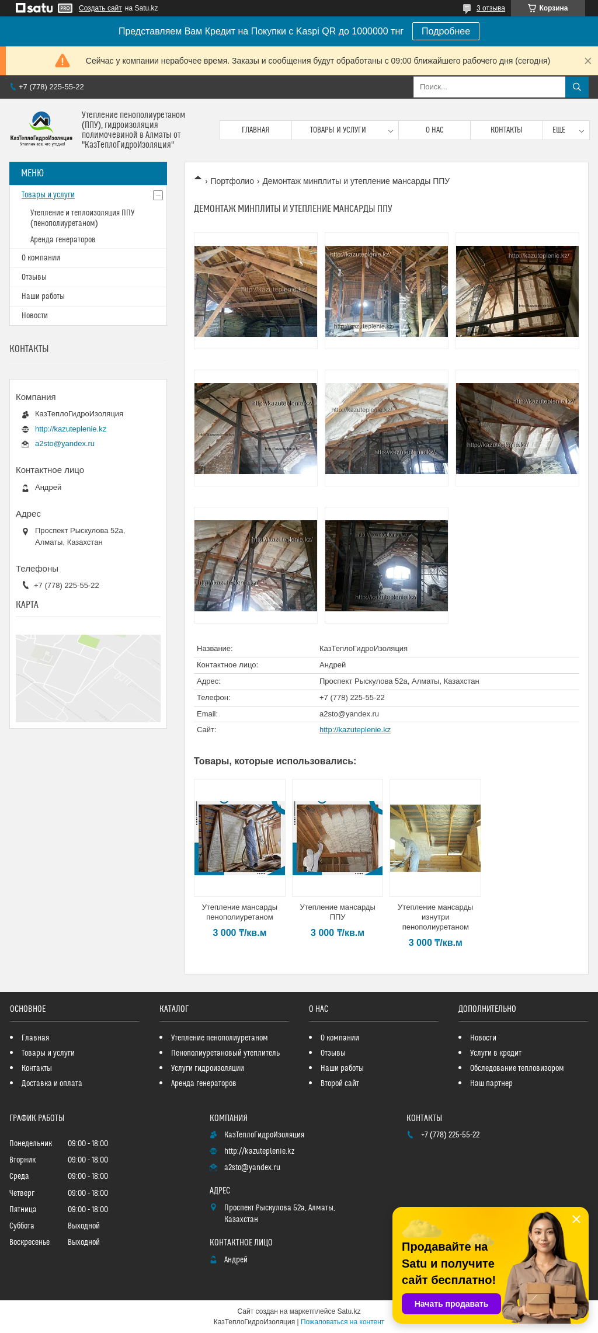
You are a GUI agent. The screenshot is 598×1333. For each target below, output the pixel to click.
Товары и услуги (338, 130)
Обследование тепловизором (517, 1068)
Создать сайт (100, 8)
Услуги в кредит (495, 1053)
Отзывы (34, 277)
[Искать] (577, 87)
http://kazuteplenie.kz (355, 729)
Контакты (507, 130)
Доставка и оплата (52, 1083)
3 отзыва (491, 8)
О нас (435, 130)
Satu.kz (348, 1311)
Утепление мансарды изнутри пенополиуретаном (435, 917)
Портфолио (232, 181)
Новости (35, 316)
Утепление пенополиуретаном (219, 1038)
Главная (256, 130)
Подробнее (446, 31)
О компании (41, 258)
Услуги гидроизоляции (207, 1068)
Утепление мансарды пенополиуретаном (239, 912)
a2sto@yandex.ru (349, 713)
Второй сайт (340, 1083)
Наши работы (43, 296)
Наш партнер (491, 1083)
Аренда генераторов (63, 240)
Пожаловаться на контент (342, 1322)
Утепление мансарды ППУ (337, 912)
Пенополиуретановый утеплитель (225, 1053)
